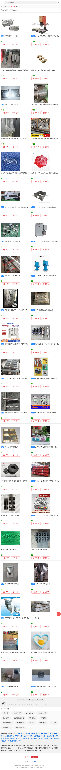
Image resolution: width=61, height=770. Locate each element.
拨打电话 (15, 44)
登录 (26, 757)
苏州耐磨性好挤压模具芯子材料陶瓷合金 (18, 413)
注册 (34, 757)
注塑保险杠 (42, 723)
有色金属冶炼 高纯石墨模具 (10, 515)
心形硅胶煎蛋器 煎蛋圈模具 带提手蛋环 (44, 652)
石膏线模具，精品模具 (8, 549)
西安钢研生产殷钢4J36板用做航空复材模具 (15, 652)
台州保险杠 (29, 713)
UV (37, 705)
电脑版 (34, 762)
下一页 (36, 700)
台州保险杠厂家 (46, 738)
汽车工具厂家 (22, 738)
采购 (58, 614)
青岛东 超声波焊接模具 (12, 241)
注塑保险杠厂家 (15, 741)
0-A (2, 705)
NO (25, 705)
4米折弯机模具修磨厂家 (13, 276)
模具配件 (43, 718)
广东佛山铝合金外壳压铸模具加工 (46, 207)
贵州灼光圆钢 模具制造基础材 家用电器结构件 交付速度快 (20, 139)
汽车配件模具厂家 (42, 736)
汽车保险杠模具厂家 (10, 738)
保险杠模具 (6, 718)
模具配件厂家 (9, 736)
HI (15, 705)
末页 (41, 700)
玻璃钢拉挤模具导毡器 (12, 584)
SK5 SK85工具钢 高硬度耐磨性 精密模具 (44, 104)
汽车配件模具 (17, 713)
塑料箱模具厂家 (46, 733)
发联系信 (6, 44)
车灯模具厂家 (31, 736)
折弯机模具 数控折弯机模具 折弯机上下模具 (19, 618)
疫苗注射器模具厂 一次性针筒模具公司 (18, 310)
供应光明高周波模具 (11, 447)
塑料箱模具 (20, 723)
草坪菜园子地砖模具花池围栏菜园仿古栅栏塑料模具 (22, 344)
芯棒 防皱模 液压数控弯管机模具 (46, 378)
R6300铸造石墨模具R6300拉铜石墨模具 (14, 70)
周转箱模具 (32, 718)
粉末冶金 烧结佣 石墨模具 (40, 549)
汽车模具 (5, 713)
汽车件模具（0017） (12, 36)
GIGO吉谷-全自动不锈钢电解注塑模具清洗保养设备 (22, 207)
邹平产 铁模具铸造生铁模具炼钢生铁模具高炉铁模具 (22, 378)
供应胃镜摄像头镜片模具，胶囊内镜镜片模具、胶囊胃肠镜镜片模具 (23, 173)
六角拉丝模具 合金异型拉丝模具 (46, 686)
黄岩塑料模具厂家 (34, 738)
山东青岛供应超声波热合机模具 (45, 276)
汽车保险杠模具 (19, 718)
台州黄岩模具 (20, 727)
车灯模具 (31, 723)
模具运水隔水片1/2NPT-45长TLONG (43, 70)
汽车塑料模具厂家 (33, 733)
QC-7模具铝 (35, 618)
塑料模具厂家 (22, 733)
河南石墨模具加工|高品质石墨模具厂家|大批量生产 (18, 481)
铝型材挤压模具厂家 (11, 686)
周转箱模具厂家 (20, 736)
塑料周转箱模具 (7, 723)
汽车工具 (53, 723)
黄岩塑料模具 (7, 727)
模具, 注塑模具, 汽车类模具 (44, 310)
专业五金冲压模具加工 (12, 104)
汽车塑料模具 (42, 713)
